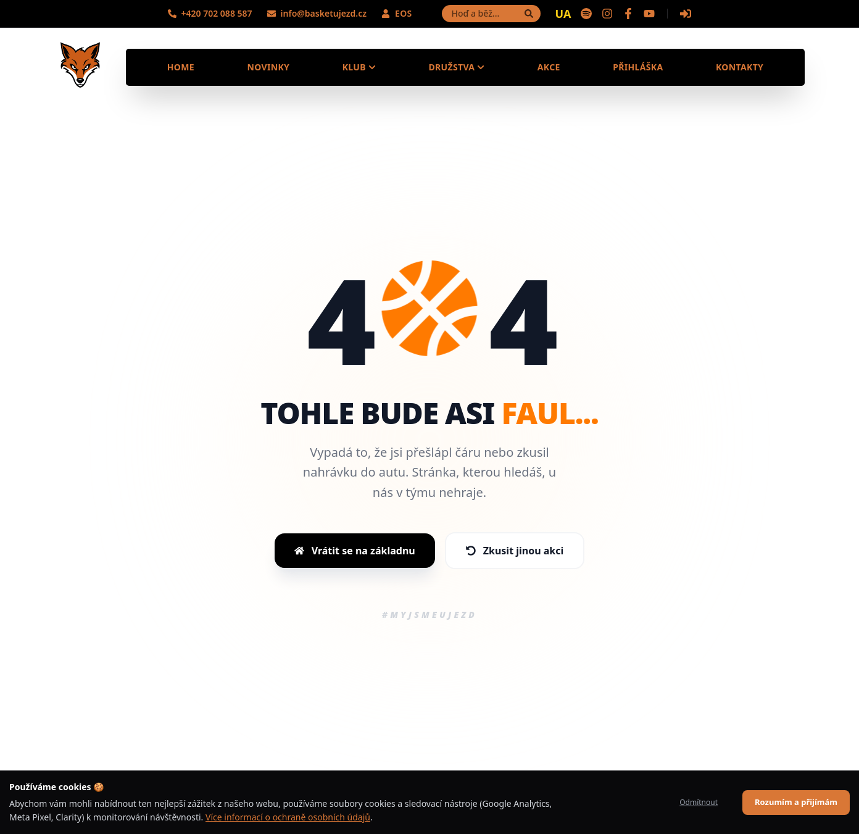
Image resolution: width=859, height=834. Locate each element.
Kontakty (739, 67)
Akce (548, 67)
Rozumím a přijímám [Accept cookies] (796, 801)
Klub (359, 67)
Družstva (456, 67)
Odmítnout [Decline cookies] (698, 802)
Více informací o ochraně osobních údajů (287, 817)
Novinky (268, 67)
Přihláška (638, 67)
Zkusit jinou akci (515, 550)
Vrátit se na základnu (354, 550)
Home (180, 67)
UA (563, 13)
